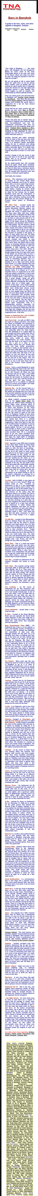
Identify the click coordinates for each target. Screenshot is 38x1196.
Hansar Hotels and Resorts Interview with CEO (20, 1138)
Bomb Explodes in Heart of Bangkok (19, 1038)
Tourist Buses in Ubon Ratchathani (19, 1185)
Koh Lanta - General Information (20, 1152)
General (9, 1040)
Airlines (31, 1025)
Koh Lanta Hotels (14, 1154)
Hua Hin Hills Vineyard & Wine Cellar (19, 1129)
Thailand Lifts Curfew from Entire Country (20, 1057)
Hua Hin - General (16, 1111)
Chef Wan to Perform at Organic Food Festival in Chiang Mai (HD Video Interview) (20, 1044)
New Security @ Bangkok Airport (20, 1071)
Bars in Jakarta (16, 115)
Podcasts (23, 29)
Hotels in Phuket (26, 1157)
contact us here (10, 105)
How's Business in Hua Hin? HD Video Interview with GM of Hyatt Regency (20, 1048)
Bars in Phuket (28, 110)
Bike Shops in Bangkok (20, 1089)
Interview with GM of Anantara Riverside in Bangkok (20, 1052)
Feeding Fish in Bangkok (23, 1079)
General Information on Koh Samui (20, 1146)
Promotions (27, 1027)
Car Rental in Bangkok (20, 1075)
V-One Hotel (20, 1175)
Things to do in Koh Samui (16, 1150)
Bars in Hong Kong (21, 113)
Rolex (16, 1082)
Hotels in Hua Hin (13, 1123)
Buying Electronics (25, 1084)
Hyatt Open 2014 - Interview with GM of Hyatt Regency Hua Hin (20, 1117)
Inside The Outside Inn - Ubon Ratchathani (20, 1182)
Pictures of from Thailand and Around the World (20, 1175)
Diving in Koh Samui (24, 1149)
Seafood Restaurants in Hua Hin (19, 1131)
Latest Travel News (16, 29)
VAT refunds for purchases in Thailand (20, 1091)
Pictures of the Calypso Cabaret (23, 935)
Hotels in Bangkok (24, 1066)
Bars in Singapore (11, 112)
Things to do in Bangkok (16, 1097)
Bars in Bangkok (28, 115)
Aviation (8, 1027)
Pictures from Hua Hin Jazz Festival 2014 (20, 1112)
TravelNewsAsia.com (17, 1193)
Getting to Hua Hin (26, 1123)
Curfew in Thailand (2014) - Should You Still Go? (20, 1059)
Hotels (19, 1027)
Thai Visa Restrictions (24, 1106)
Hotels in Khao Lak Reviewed (17, 1110)
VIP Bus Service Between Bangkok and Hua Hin (20, 1114)
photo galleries (17, 100)
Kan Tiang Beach (19, 1155)
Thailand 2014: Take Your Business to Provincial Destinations (20, 1054)
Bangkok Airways (13, 1144)
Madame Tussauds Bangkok (16, 1087)
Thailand (31, 29)
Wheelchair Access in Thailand (19, 1103)
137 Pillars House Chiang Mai (20, 1169)
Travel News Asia (8, 29)
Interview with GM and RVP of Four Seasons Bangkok (20, 1063)
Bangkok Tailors (12, 1085)
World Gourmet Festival (15, 1108)
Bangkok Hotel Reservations (19, 1067)
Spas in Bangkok (22, 1090)
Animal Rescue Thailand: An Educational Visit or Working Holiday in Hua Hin (20, 1126)
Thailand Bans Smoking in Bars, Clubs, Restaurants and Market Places (19, 128)
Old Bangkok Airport (20, 1071)
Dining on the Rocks (19, 1146)
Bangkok (13, 1029)
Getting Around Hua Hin (16, 1124)
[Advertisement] (29, 7)
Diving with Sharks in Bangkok (19, 1095)
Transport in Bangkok (15, 1080)
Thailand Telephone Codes (23, 1102)
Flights (14, 1027)
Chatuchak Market (26, 1085)
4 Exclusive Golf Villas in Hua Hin (20, 1133)
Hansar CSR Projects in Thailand (20, 1140)
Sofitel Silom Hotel (23, 398)
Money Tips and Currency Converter (19, 1093)
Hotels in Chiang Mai (15, 1168)
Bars (25, 1029)
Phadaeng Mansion (14, 1186)
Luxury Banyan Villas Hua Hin (18, 1133)
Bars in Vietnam (13, 116)
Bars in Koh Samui (24, 1142)
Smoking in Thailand (21, 1074)
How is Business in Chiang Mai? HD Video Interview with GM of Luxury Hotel (20, 1041)
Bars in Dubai (23, 112)
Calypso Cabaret (11, 927)
